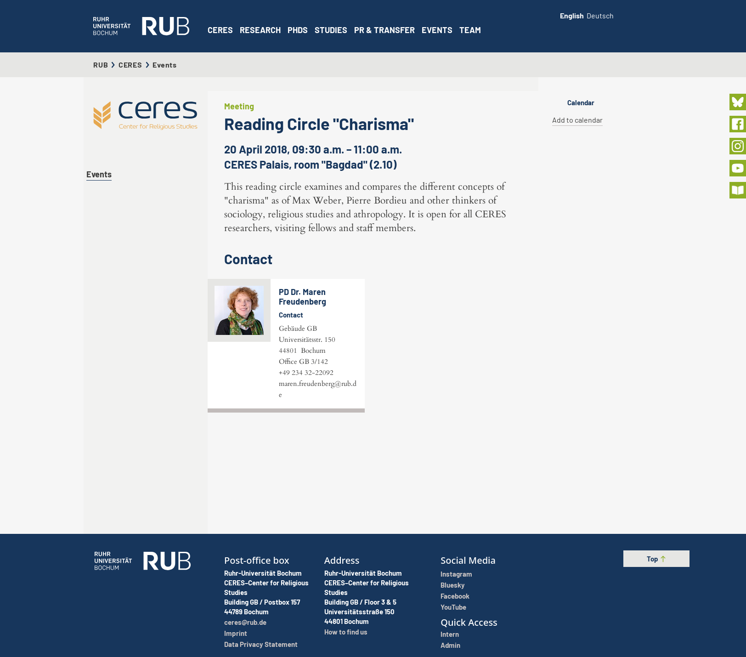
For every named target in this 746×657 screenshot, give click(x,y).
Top (657, 559)
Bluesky (453, 585)
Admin (450, 645)
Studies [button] (331, 30)
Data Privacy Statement (261, 644)
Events (437, 30)
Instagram (456, 574)
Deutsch (600, 15)
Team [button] (470, 30)
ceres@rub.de (245, 622)
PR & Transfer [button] (384, 30)
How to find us (345, 632)
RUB (100, 64)
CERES (220, 30)
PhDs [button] (298, 30)
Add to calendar (577, 119)
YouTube (453, 607)
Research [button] (260, 30)
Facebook (455, 596)
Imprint (235, 633)
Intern (450, 634)
